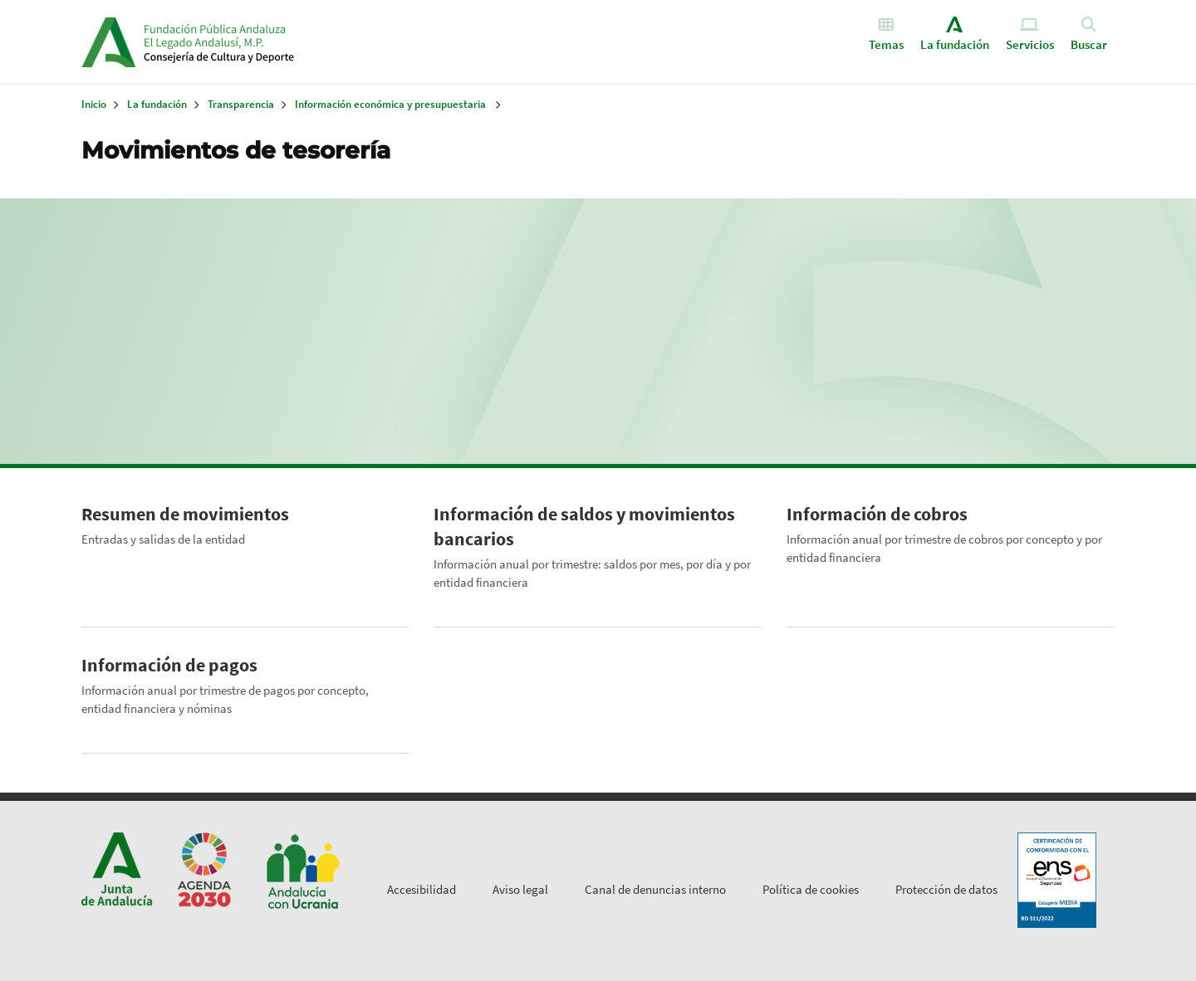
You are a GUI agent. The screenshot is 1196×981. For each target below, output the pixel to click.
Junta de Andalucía (108, 41)
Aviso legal (520, 889)
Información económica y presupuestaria (390, 104)
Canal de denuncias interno (655, 889)
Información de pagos (169, 664)
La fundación (157, 104)
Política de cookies (810, 889)
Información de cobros (877, 513)
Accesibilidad (421, 889)
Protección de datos (946, 889)
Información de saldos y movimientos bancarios (584, 526)
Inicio (271, 41)
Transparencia (241, 104)
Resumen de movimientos (185, 513)
